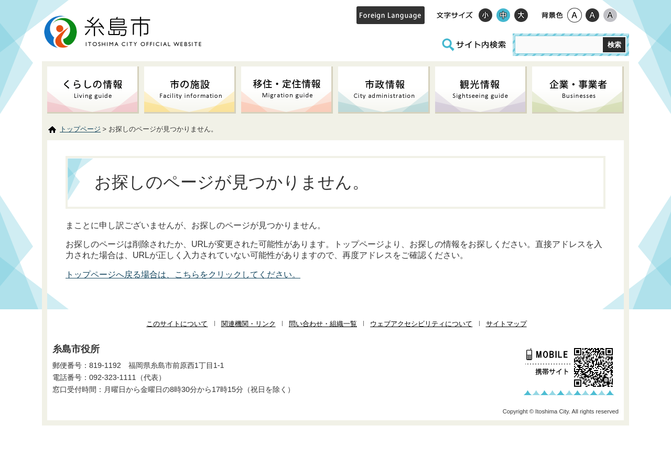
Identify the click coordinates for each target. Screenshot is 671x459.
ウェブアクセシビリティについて (421, 324)
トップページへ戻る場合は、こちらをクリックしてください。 (183, 274)
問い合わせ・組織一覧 (323, 324)
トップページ (80, 129)
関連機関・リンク (248, 324)
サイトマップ (506, 324)
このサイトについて (177, 324)
